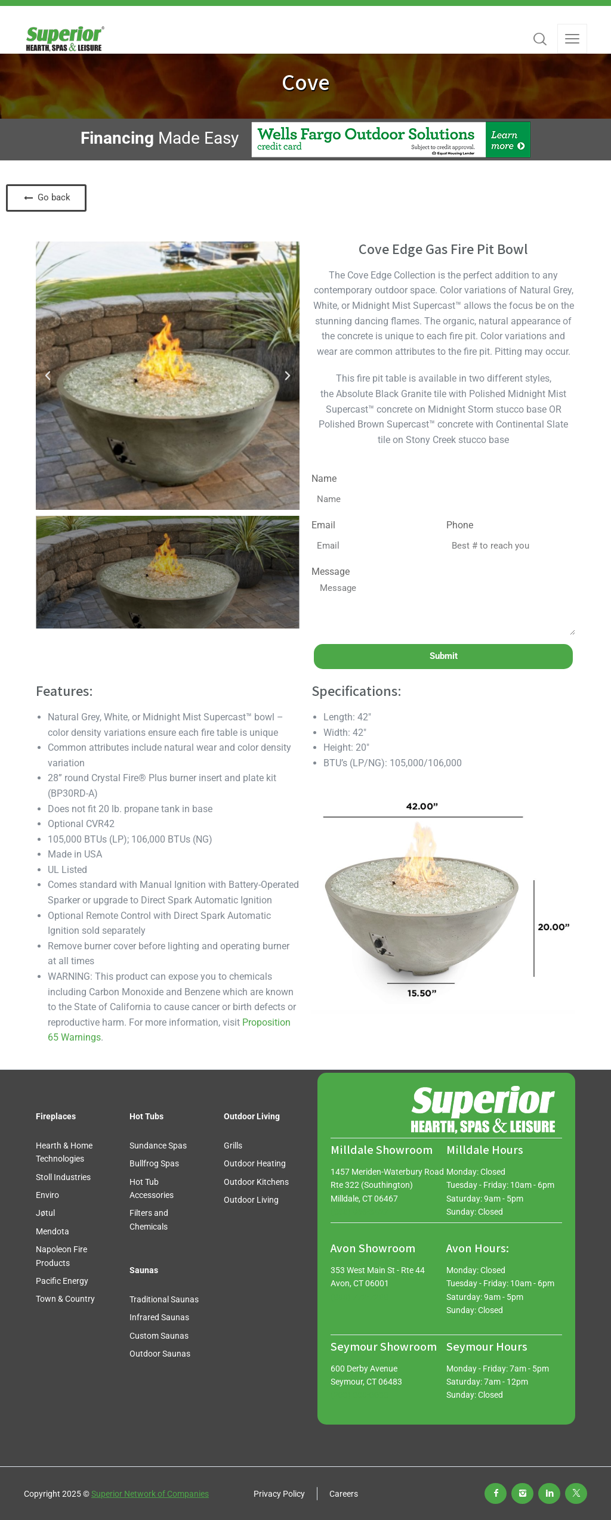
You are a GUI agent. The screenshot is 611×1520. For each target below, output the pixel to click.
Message (330, 571)
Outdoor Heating (255, 1163)
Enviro (47, 1195)
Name (324, 478)
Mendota (52, 1231)
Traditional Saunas (164, 1299)
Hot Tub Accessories (151, 1188)
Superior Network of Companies (150, 1494)
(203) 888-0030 (359, 1395)
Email (323, 525)
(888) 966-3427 (359, 1211)
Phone (459, 525)
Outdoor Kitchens (256, 1182)
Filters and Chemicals (148, 1219)
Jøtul (45, 1213)
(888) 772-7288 (359, 1297)
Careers (343, 1494)
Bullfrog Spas (154, 1163)
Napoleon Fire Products (61, 1256)
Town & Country (65, 1299)
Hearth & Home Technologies (64, 1152)
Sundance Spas (158, 1145)
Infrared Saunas (159, 1317)
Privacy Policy (279, 1494)
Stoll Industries (63, 1177)
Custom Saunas (159, 1336)
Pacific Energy (62, 1281)
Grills (233, 1145)
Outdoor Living (251, 1200)
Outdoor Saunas (159, 1353)
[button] (48, 376)
